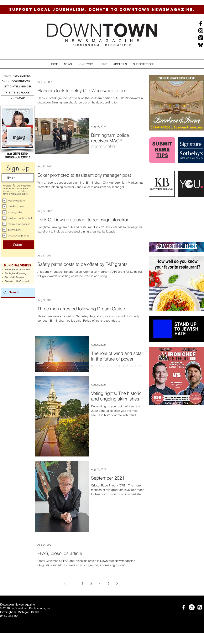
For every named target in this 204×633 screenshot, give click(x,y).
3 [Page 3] (91, 583)
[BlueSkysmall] (201, 45)
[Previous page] (65, 583)
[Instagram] (201, 30)
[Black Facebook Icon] (201, 23)
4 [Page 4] (100, 583)
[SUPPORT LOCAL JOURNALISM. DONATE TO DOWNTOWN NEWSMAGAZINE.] (102, 9)
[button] (68, 64)
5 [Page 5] (108, 583)
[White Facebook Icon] (184, 607)
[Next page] (117, 583)
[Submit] (18, 244)
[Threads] (201, 38)
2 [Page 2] (82, 583)
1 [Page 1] (73, 583)
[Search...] (17, 292)
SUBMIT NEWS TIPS (162, 149)
